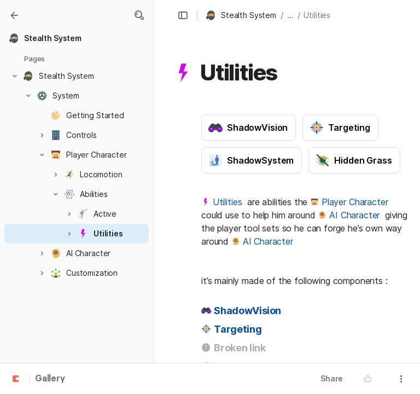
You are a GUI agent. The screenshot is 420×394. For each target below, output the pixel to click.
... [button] (290, 15)
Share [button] (331, 378)
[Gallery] (14, 15)
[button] (139, 15)
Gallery (50, 379)
